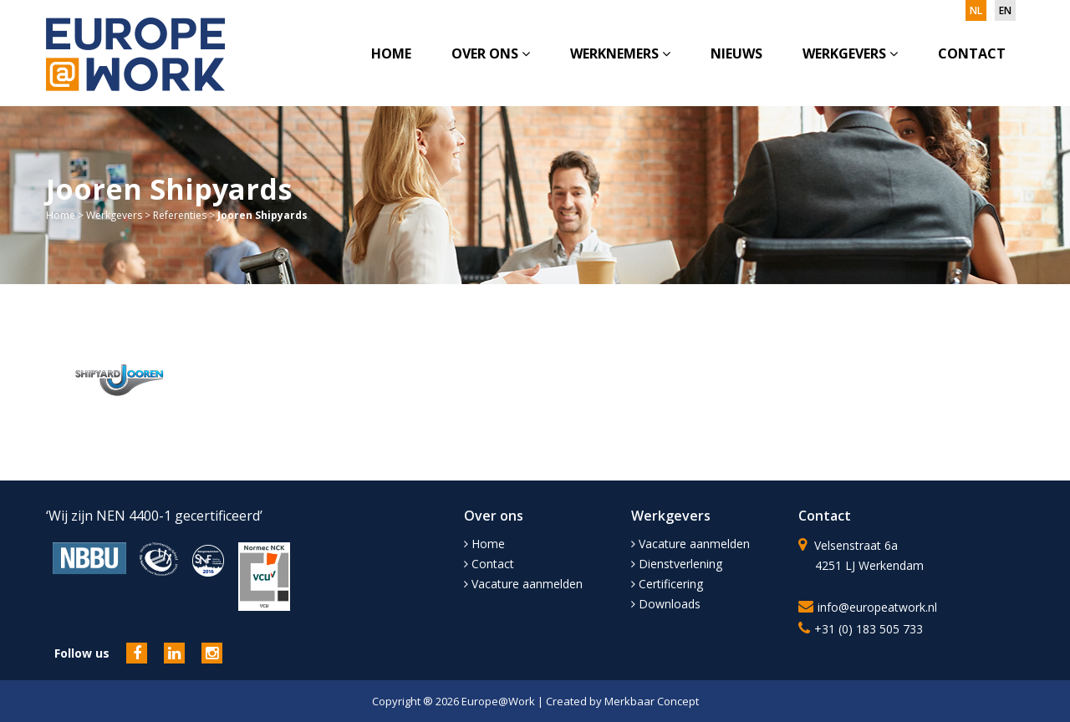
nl (976, 10)
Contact (972, 53)
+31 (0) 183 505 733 (868, 629)
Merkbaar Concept (651, 701)
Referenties (179, 215)
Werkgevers (850, 53)
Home (391, 53)
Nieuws (736, 53)
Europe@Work (499, 701)
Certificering (667, 584)
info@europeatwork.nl (877, 607)
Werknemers (620, 53)
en (1005, 10)
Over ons (490, 53)
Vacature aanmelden (523, 584)
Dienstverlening (676, 564)
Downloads (666, 604)
